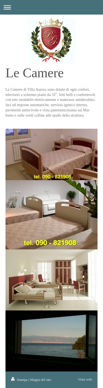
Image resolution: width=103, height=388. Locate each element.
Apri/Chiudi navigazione (51, 7)
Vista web (85, 379)
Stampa (20, 380)
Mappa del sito (40, 380)
